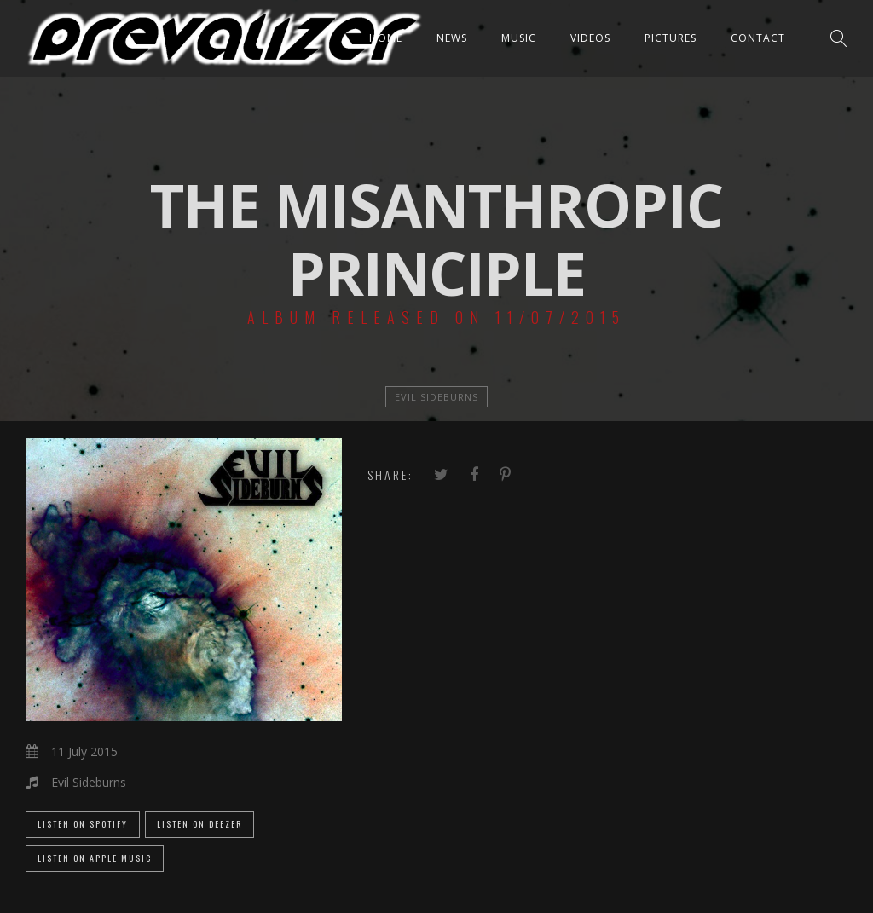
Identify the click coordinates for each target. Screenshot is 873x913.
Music (518, 38)
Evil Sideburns (436, 396)
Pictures (671, 38)
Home (385, 38)
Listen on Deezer (199, 824)
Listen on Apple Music (95, 858)
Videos (590, 38)
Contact (758, 38)
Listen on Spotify (83, 824)
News (451, 38)
